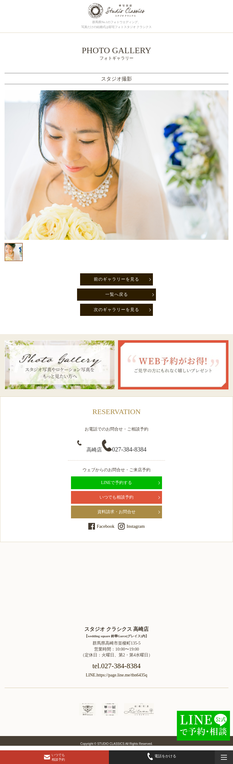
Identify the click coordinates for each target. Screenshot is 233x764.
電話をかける (161, 756)
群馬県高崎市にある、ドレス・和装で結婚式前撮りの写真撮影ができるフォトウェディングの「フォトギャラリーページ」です (116, 10)
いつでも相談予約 (116, 497)
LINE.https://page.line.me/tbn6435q (116, 675)
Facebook (105, 526)
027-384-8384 (116, 449)
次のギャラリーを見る (116, 309)
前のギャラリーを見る (116, 279)
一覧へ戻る (116, 294)
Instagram (136, 526)
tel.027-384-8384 (116, 666)
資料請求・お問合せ (116, 512)
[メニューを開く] (224, 757)
